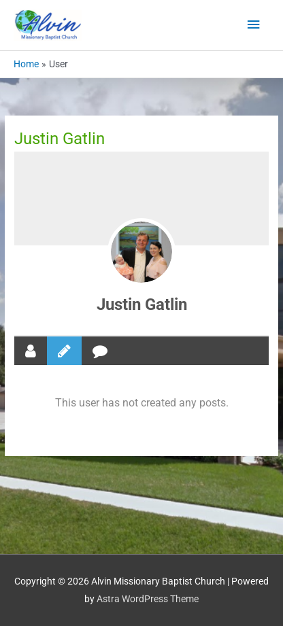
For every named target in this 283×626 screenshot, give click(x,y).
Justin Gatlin (142, 304)
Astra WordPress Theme (148, 598)
